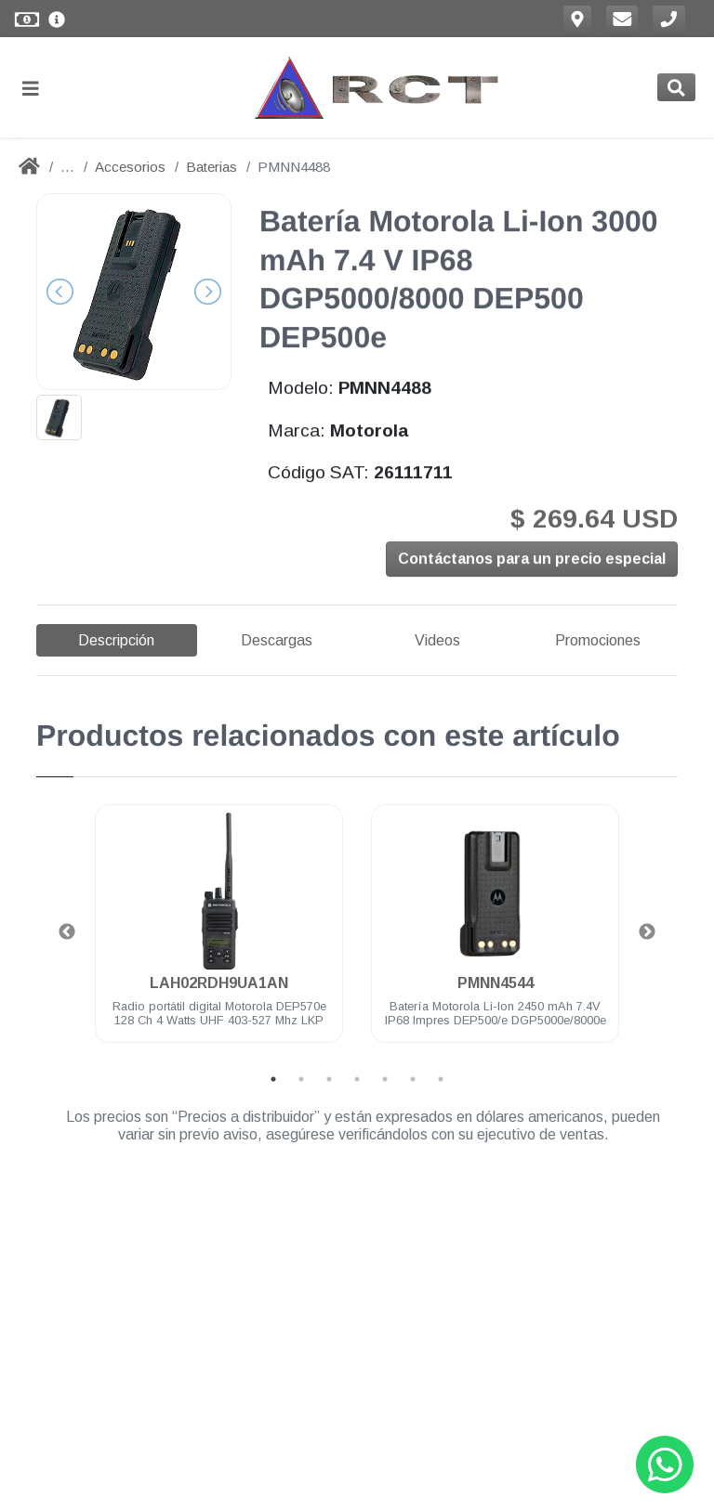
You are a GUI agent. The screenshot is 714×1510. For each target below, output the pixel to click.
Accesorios (130, 167)
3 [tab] (329, 1079)
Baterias (211, 167)
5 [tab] (385, 1079)
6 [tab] (412, 1079)
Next (647, 932)
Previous (67, 932)
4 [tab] (357, 1079)
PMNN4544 (495, 983)
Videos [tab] (437, 640)
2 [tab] (301, 1079)
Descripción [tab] (116, 640)
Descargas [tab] (276, 640)
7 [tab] (440, 1079)
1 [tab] (273, 1079)
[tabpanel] (219, 934)
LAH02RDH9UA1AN (219, 983)
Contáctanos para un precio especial (532, 561)
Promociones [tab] (598, 640)
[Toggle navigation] (38, 87)
